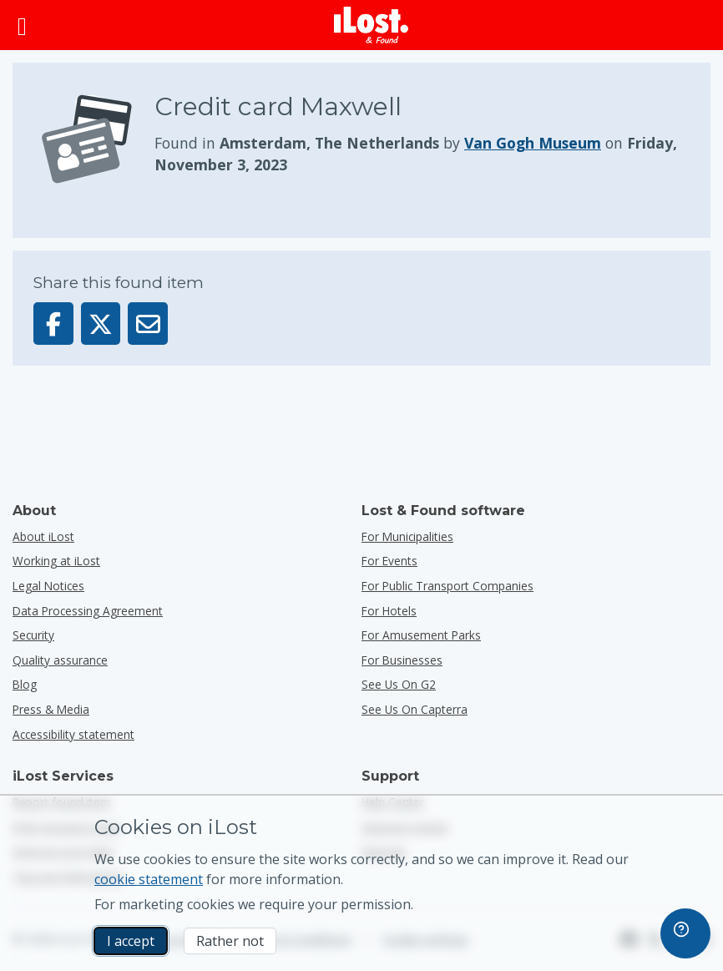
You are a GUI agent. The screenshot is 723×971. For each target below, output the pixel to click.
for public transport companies (447, 586)
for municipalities (407, 536)
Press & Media (51, 709)
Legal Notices (48, 586)
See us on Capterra (415, 709)
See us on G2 (399, 684)
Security (33, 635)
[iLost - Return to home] (371, 25)
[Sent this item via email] (148, 323)
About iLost (43, 536)
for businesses (402, 660)
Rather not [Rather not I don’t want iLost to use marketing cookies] (230, 941)
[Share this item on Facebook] (53, 323)
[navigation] (685, 933)
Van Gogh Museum (532, 143)
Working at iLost (56, 561)
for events (389, 561)
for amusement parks (421, 635)
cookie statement (148, 879)
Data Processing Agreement (88, 611)
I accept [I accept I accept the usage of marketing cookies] (130, 941)
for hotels (389, 611)
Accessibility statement (73, 734)
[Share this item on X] (101, 323)
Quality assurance (60, 660)
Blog (25, 684)
